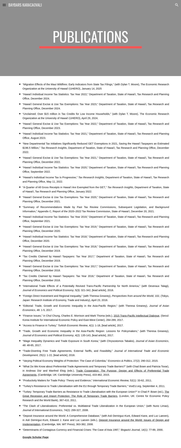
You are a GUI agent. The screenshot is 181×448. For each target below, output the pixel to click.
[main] (90, 38)
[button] (4, 5)
